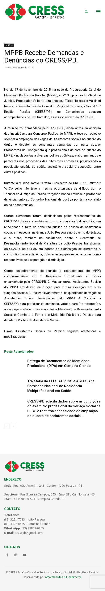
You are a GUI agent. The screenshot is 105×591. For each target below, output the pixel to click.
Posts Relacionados (19, 351)
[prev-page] (6, 426)
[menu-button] (98, 12)
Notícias (9, 45)
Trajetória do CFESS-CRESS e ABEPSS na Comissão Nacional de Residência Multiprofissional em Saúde (60, 386)
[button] (86, 12)
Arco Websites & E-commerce (63, 577)
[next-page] (13, 426)
